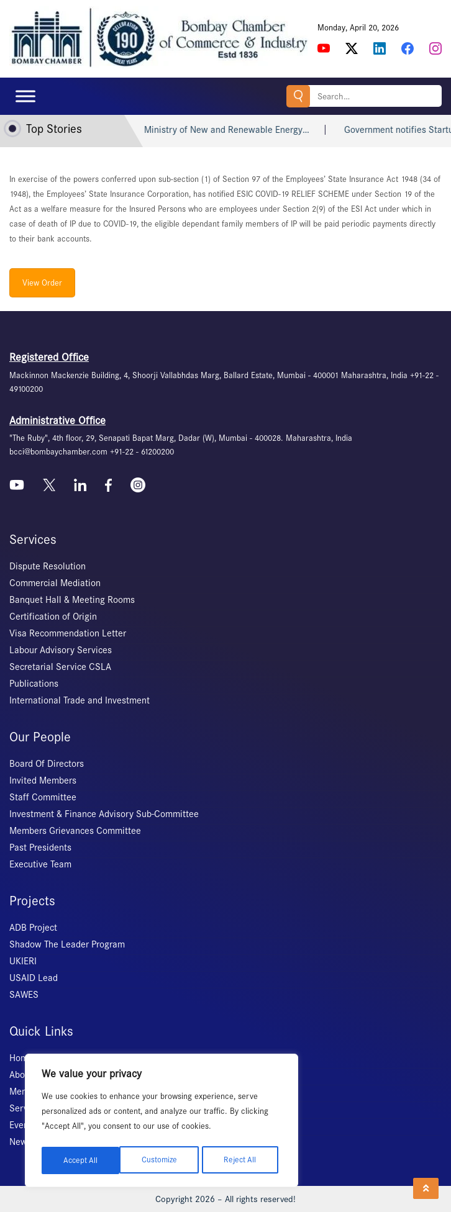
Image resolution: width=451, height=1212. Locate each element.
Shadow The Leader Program (67, 944)
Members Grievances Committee (75, 830)
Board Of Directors (46, 763)
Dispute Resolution (47, 566)
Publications (33, 683)
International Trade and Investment (79, 700)
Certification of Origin (53, 616)
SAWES (24, 994)
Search (292, 96)
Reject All (162, 1160)
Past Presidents (40, 847)
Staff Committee (42, 797)
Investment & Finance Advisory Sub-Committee (104, 814)
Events (22, 1125)
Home (21, 1058)
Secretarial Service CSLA (60, 666)
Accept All (243, 1160)
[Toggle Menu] (25, 96)
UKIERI (23, 961)
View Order (42, 283)
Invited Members (42, 780)
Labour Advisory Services (60, 650)
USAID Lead (33, 978)
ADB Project (33, 927)
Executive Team (40, 864)
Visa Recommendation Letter (67, 633)
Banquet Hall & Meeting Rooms (72, 599)
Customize (80, 1160)
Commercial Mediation (55, 583)
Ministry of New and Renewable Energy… (263, 129)
